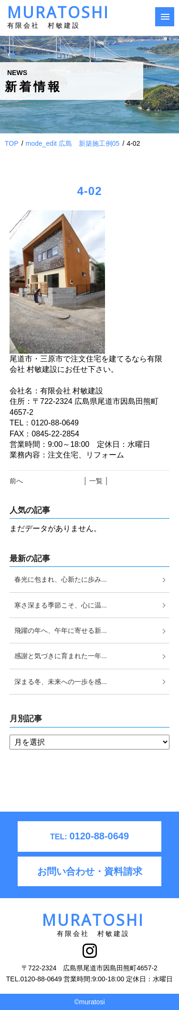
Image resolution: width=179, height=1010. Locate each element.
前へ (16, 481)
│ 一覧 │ (96, 481)
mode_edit (73, 143)
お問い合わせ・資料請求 (89, 871)
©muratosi (89, 1002)
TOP (12, 143)
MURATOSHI (58, 19)
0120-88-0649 (89, 836)
